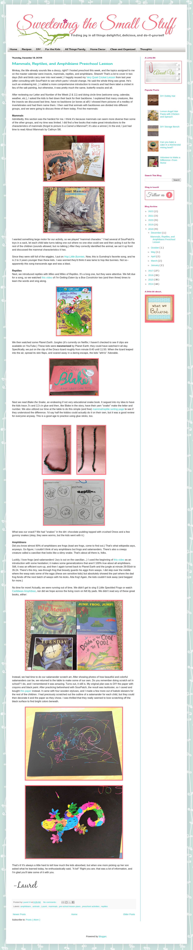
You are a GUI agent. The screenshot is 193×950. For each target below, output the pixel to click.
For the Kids (52, 49)
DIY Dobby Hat (167, 96)
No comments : (50, 902)
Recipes (26, 49)
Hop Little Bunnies (74, 256)
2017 (151, 270)
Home (13, 49)
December (156, 232)
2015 (151, 279)
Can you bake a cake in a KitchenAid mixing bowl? (170, 145)
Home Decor (97, 49)
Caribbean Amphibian (24, 591)
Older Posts (129, 914)
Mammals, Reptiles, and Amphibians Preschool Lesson (62, 63)
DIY (38, 49)
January (155, 265)
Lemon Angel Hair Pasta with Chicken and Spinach (169, 114)
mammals (53, 906)
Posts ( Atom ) (33, 919)
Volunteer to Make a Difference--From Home (170, 160)
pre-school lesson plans (70, 906)
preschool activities (91, 906)
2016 (151, 275)
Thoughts (146, 49)
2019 (151, 224)
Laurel (44, 906)
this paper (26, 691)
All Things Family (75, 49)
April (153, 256)
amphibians (25, 906)
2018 (151, 229)
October (155, 247)
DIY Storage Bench (169, 126)
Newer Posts (19, 914)
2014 (151, 284)
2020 (151, 220)
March (154, 260)
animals (36, 906)
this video (47, 277)
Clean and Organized (122, 49)
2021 (151, 215)
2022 (151, 211)
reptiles (104, 906)
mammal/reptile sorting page (109, 409)
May (153, 252)
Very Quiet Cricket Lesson (100, 77)
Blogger (102, 936)
